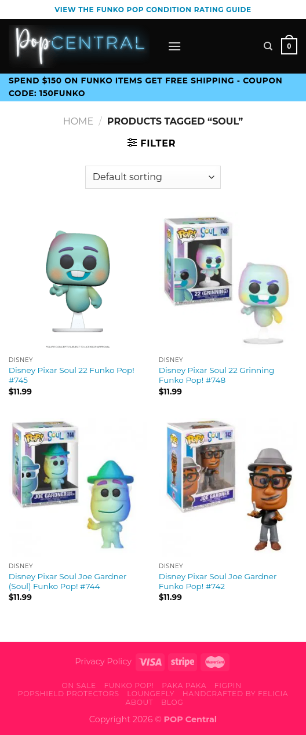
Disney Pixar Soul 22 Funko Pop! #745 (71, 375)
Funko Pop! (129, 685)
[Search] (268, 46)
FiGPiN (228, 685)
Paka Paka (184, 685)
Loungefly (150, 693)
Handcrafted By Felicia (235, 693)
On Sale (78, 685)
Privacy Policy (103, 661)
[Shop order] (153, 177)
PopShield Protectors (68, 693)
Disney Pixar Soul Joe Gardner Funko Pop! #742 (218, 581)
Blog (172, 702)
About (139, 702)
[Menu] (174, 46)
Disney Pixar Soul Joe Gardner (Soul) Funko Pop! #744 (68, 581)
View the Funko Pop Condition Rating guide (152, 9)
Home (78, 121)
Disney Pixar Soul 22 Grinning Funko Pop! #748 (217, 375)
